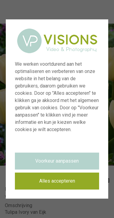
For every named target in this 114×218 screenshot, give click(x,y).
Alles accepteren (57, 181)
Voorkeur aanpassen (57, 161)
